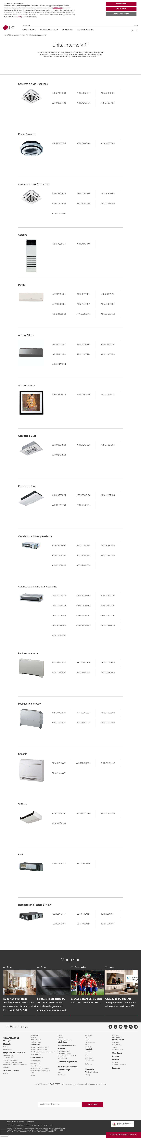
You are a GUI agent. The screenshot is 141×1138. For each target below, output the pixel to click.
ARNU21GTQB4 (59, 214)
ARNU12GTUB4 (108, 495)
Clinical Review (117, 1048)
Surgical (114, 1050)
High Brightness (90, 1045)
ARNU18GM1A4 (83, 606)
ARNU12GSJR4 (59, 354)
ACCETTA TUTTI (57, 8)
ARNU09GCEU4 (83, 713)
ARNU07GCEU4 (59, 713)
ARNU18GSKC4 (108, 304)
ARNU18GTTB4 (59, 505)
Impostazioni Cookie (30, 17)
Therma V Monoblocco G (11, 1063)
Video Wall (88, 1038)
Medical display (118, 1043)
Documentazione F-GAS (66, 1048)
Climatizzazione (29, 30)
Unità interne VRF (40, 35)
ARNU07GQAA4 (59, 763)
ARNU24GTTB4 (83, 505)
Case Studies (80, 967)
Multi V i (5, 1076)
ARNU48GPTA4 (83, 244)
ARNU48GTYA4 (108, 143)
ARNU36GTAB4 (59, 103)
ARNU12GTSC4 (83, 445)
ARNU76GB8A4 (108, 626)
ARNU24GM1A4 (108, 606)
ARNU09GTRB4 (108, 194)
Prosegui (92, 1107)
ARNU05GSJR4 (59, 345)
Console (33, 1078)
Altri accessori (62, 1061)
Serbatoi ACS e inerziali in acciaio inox (15, 1067)
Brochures (116, 1071)
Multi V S (33, 1040)
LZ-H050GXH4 (59, 914)
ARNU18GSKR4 (108, 354)
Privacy (21, 1124)
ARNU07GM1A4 (59, 596)
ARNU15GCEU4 (59, 723)
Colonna (60, 1040)
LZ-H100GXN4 (107, 924)
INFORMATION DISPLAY (67, 1070)
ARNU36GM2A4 (83, 616)
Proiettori (115, 1062)
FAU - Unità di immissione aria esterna (42, 1055)
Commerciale (35, 1064)
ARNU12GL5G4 (59, 556)
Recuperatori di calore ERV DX (40, 1050)
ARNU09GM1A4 (83, 596)
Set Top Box (88, 1049)
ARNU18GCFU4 (83, 723)
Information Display (49, 30)
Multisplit (6, 1047)
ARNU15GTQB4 (83, 204)
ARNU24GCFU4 (108, 723)
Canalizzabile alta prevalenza (40, 1071)
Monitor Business (91, 1075)
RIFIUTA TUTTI (121, 9)
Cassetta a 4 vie (36, 1066)
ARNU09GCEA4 (83, 663)
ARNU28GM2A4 (59, 616)
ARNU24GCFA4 (108, 673)
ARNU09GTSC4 (59, 445)
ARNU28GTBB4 (83, 93)
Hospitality (89, 1052)
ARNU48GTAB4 (108, 103)
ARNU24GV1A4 (83, 813)
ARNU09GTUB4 (83, 495)
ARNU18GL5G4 (108, 556)
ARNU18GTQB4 (108, 204)
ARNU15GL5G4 (83, 556)
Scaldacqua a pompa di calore (12, 1065)
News (9, 967)
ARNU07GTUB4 (59, 495)
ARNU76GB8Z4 (59, 864)
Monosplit (7, 1044)
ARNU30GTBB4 (108, 93)
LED (86, 1058)
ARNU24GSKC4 (59, 314)
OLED (59, 1075)
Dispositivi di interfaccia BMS (67, 1059)
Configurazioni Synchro (65, 1043)
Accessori (6, 1070)
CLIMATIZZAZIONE (11, 1041)
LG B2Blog (26, 25)
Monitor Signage (64, 1073)
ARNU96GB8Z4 (83, 864)
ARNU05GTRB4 (59, 194)
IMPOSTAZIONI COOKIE (121, 14)
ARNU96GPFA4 (59, 244)
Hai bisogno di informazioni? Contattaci (122, 1135)
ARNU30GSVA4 (83, 314)
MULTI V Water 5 (36, 1043)
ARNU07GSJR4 (83, 345)
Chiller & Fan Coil (37, 1060)
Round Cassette (35, 1069)
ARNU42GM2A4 (108, 616)
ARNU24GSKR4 (59, 364)
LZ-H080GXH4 (107, 914)
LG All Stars (62, 1045)
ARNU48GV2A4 (59, 823)
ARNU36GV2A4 (108, 813)
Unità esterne (7, 1052)
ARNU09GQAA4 (83, 763)
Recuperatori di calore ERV (39, 1052)
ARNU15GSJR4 (83, 354)
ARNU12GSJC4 (59, 304)
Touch (87, 1047)
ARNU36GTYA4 (83, 143)
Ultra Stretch (62, 1078)
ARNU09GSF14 (83, 395)
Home (6, 35)
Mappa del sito (11, 1124)
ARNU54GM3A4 (83, 626)
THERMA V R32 (8, 1060)
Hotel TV (87, 1055)
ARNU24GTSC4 (59, 455)
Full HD (87, 1043)
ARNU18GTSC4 (108, 445)
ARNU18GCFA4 (83, 673)
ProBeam (115, 1065)
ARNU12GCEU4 (108, 713)
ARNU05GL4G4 (59, 546)
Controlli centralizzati (64, 1056)
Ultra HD (88, 1040)
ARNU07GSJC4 (83, 294)
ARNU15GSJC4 (83, 304)
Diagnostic (115, 1045)
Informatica (67, 30)
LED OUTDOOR (89, 1063)
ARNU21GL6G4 (59, 565)
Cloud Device (117, 1056)
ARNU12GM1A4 (108, 596)
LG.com (135, 25)
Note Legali (30, 1124)
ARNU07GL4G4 (83, 546)
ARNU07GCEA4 (59, 663)
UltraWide (115, 1038)
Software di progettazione (67, 1065)
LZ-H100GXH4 (83, 924)
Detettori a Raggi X (118, 1052)
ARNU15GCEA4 (59, 673)
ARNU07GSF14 (59, 395)
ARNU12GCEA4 (108, 663)
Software (88, 1067)
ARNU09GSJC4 (107, 294)
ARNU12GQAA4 (108, 763)
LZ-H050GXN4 (83, 914)
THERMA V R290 (8, 1058)
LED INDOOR (89, 1061)
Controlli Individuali (64, 1054)
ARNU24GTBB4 (59, 93)
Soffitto (33, 1076)
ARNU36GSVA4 (108, 314)
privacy (20, 17)
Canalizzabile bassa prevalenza (40, 1073)
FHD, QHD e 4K (117, 1040)
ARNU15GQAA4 (59, 773)
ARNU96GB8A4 (59, 636)
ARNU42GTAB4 (83, 103)
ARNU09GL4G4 (108, 546)
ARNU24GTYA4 (59, 143)
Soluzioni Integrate (85, 30)
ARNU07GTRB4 (83, 194)
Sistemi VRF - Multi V (27, 35)
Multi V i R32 (35, 1038)
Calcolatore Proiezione (119, 1067)
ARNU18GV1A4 (59, 813)
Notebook (116, 1059)
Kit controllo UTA (36, 1057)
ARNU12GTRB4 (59, 204)
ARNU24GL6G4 (83, 565)
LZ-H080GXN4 (59, 924)
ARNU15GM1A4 (59, 606)
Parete (60, 1038)
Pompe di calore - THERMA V (14, 1056)
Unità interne (7, 1050)
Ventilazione (35, 1047)
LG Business (11, 1128)
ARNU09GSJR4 (107, 345)
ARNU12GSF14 (108, 395)
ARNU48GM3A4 (59, 626)
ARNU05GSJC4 (59, 294)
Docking (87, 1077)
